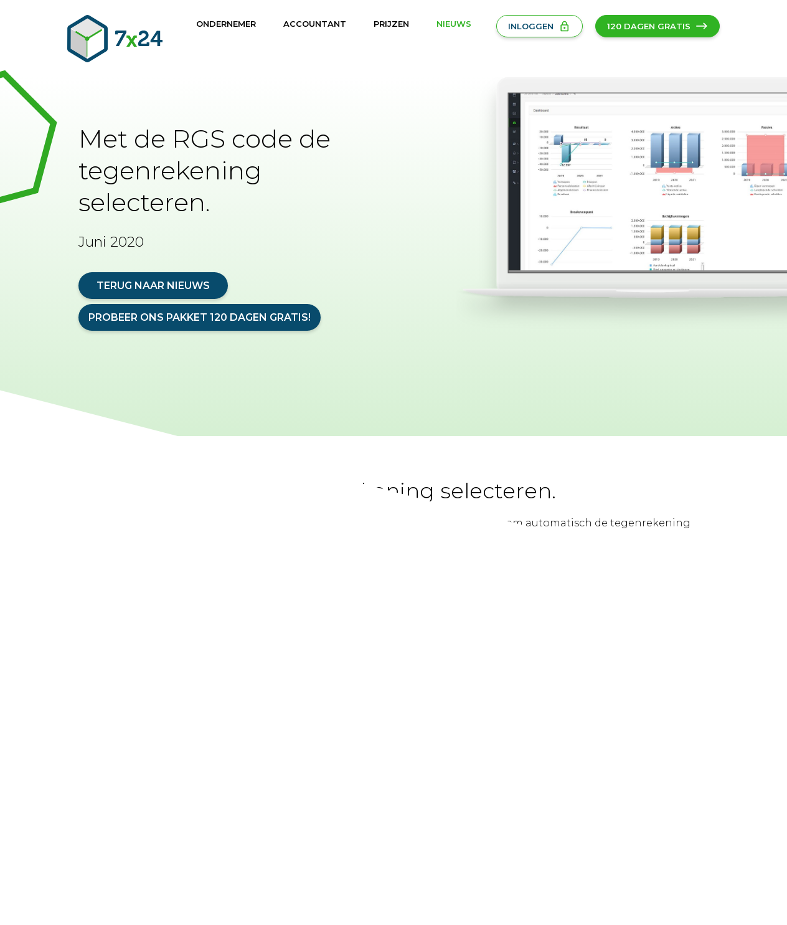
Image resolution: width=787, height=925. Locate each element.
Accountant (314, 24)
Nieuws (453, 24)
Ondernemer (226, 24)
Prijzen (391, 24)
